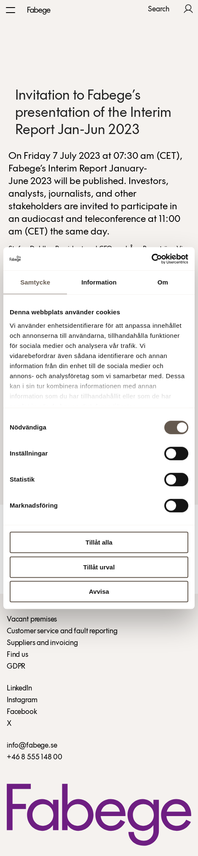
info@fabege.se (32, 746)
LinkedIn (19, 689)
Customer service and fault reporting (62, 631)
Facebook (22, 712)
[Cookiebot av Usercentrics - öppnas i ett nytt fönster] (151, 258)
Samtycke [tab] (35, 282)
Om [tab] (163, 282)
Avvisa (99, 591)
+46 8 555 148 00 (34, 757)
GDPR (16, 667)
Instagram (22, 700)
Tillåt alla (99, 542)
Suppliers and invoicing (42, 643)
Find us (17, 655)
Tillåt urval (99, 567)
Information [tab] (99, 282)
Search (158, 9)
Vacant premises (32, 620)
